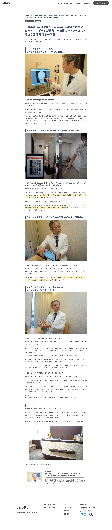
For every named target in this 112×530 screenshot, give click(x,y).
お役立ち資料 (79, 3)
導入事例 (66, 3)
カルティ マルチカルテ (49, 505)
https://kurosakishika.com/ (43, 464)
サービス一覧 (59, 3)
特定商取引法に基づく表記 (87, 508)
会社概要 (66, 514)
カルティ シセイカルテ (49, 508)
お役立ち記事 (87, 3)
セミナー (72, 3)
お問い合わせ (101, 3)
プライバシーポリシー (86, 511)
